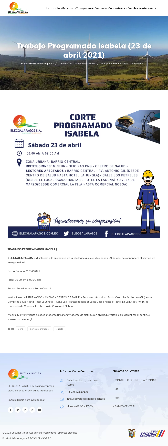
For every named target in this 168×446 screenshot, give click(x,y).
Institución (53, 8)
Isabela (59, 329)
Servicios (68, 8)
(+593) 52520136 (78, 391)
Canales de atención (140, 8)
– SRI (115, 388)
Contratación (103, 8)
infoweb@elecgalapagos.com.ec (86, 398)
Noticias (120, 8)
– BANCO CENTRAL (124, 406)
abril (20, 329)
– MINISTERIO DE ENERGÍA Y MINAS (135, 380)
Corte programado (39, 329)
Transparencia (85, 8)
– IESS (116, 397)
